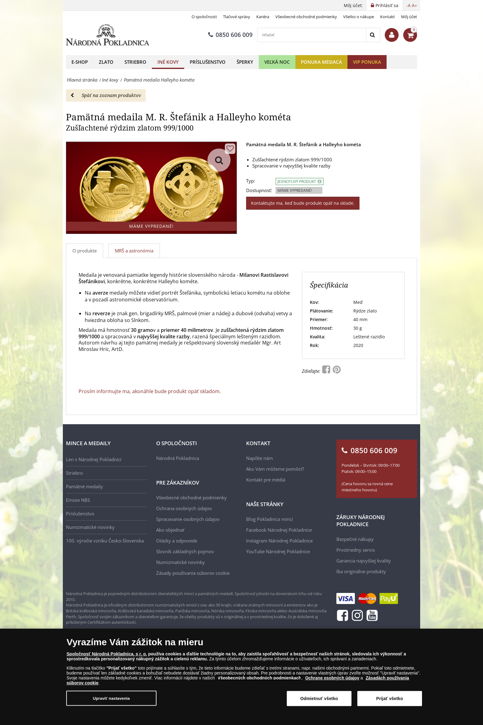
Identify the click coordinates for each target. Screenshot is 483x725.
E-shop (79, 62)
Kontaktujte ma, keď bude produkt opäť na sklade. (303, 203)
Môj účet (409, 16)
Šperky (245, 62)
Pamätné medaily (84, 486)
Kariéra (262, 16)
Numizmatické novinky (90, 527)
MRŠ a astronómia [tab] (134, 251)
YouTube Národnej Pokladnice (278, 551)
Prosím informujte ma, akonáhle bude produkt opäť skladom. (150, 391)
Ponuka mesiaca (321, 62)
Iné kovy (168, 62)
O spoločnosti (204, 16)
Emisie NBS (78, 500)
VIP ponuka (367, 62)
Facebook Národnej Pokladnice (279, 530)
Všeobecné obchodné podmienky (306, 16)
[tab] (134, 251)
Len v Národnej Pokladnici (93, 459)
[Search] (373, 35)
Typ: (250, 181)
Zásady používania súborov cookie (192, 573)
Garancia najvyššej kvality (363, 561)
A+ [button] (414, 5)
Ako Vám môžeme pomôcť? (275, 469)
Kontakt (387, 16)
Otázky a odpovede (176, 541)
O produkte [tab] (84, 251)
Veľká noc (277, 62)
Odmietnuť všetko (319, 698)
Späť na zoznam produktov (106, 95)
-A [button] (408, 5)
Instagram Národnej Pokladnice (279, 541)
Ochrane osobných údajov (332, 677)
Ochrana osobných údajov (184, 508)
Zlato (106, 62)
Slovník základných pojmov (185, 551)
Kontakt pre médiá (265, 480)
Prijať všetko (389, 698)
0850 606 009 (230, 35)
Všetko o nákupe (358, 16)
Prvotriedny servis (355, 550)
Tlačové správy (236, 16)
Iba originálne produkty (361, 571)
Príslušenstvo (207, 62)
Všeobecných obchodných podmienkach (259, 677)
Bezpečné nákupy (355, 539)
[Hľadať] (312, 35)
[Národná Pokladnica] (107, 35)
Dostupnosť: (259, 190)
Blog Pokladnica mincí (269, 519)
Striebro (135, 62)
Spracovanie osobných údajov (188, 519)
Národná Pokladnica (177, 458)
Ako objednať (170, 530)
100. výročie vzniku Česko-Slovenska (105, 541)
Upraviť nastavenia (111, 698)
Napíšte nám (259, 458)
